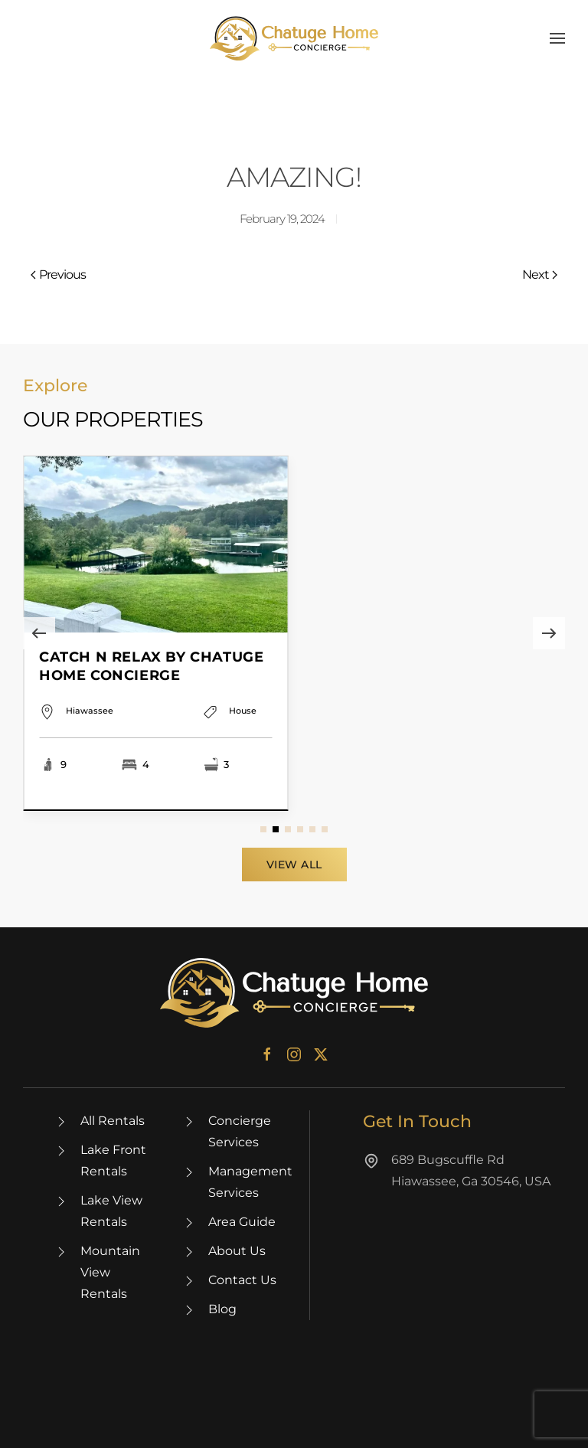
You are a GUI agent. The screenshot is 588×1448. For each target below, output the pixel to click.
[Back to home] (294, 38)
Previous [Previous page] (58, 274)
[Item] (156, 633)
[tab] (263, 829)
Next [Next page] (539, 274)
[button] (557, 38)
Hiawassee (89, 729)
